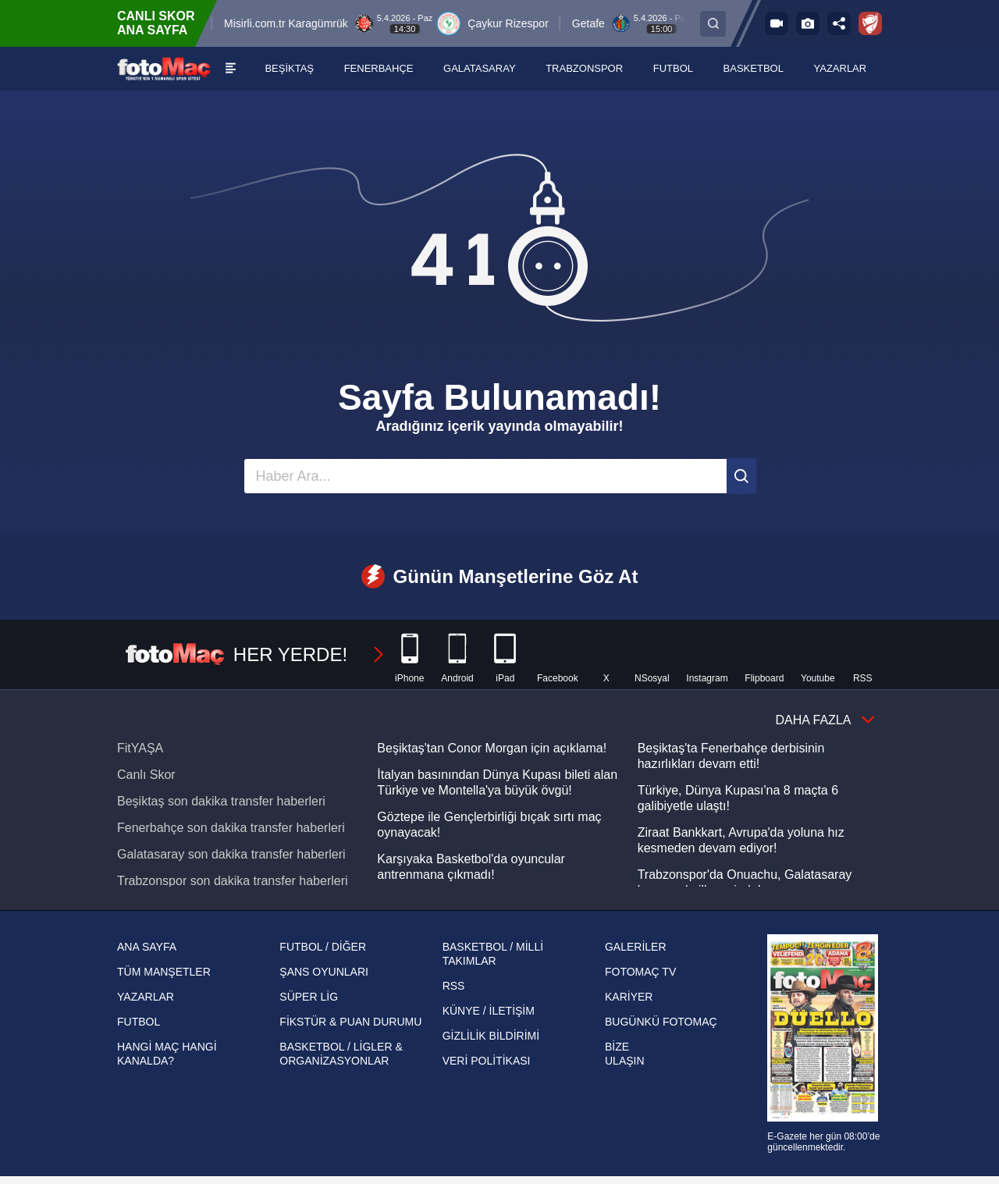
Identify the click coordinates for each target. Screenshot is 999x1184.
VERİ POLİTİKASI (487, 1060)
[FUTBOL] (673, 69)
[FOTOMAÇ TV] (776, 23)
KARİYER (628, 996)
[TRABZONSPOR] (584, 69)
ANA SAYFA (146, 946)
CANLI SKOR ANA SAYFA (156, 23)
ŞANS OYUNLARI (323, 971)
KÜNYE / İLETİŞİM (489, 1010)
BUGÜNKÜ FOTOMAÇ (661, 1021)
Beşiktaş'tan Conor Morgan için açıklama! (491, 748)
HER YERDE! (255, 654)
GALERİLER (636, 946)
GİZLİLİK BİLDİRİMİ (491, 1035)
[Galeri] (807, 23)
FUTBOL (138, 1021)
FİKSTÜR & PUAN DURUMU (350, 1021)
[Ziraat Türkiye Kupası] (870, 23)
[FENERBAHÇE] (378, 69)
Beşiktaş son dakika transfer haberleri (221, 801)
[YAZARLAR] (840, 69)
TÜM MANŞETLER (164, 971)
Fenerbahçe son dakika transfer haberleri (231, 827)
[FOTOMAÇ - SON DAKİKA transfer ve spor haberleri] (164, 69)
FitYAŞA (140, 748)
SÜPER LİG (308, 996)
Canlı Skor (146, 774)
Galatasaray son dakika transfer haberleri (231, 854)
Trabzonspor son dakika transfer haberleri (232, 880)
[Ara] (741, 476)
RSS (454, 986)
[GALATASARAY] (479, 69)
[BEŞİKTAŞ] (290, 69)
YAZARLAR (145, 996)
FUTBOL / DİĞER (322, 946)
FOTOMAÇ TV (640, 971)
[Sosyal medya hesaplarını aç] (839, 23)
